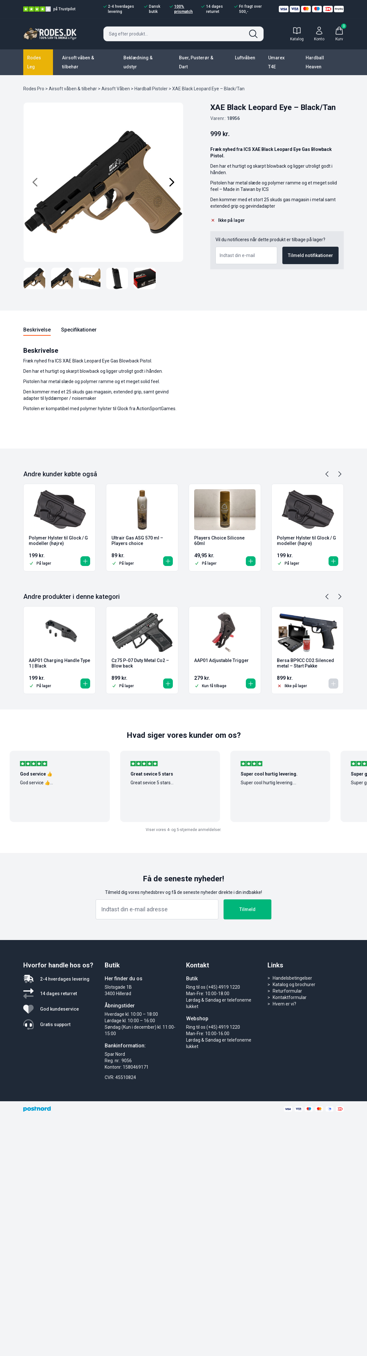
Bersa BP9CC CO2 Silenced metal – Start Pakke (305, 663)
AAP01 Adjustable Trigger (221, 660)
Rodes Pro (33, 88)
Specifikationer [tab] (79, 330)
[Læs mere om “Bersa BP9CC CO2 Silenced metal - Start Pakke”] (332, 682)
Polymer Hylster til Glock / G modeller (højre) (58, 540)
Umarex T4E (276, 62)
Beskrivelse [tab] (37, 330)
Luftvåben (245, 57)
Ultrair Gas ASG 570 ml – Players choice (137, 540)
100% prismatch (181, 9)
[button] (84, 560)
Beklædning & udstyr (137, 62)
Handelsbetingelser (292, 978)
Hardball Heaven (315, 62)
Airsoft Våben (115, 88)
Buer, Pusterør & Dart (196, 62)
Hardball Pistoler (151, 88)
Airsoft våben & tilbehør (78, 62)
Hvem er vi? (284, 1003)
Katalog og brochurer (294, 984)
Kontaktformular (290, 997)
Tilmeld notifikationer (310, 255)
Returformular (287, 991)
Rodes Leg (34, 62)
